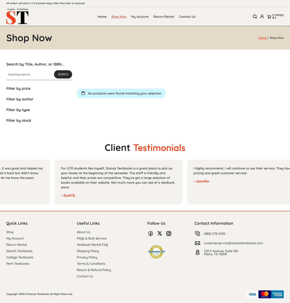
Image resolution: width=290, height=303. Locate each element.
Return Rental (163, 17)
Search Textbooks (19, 251)
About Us (83, 232)
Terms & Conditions (91, 264)
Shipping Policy (88, 251)
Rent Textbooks (17, 264)
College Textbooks (19, 257)
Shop (10, 232)
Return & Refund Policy (94, 270)
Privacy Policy (87, 257)
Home (102, 17)
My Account (140, 17)
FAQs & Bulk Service (91, 238)
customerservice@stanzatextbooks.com (233, 243)
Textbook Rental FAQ (92, 245)
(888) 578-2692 (215, 233)
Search (63, 74)
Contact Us (187, 17)
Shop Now (119, 17)
